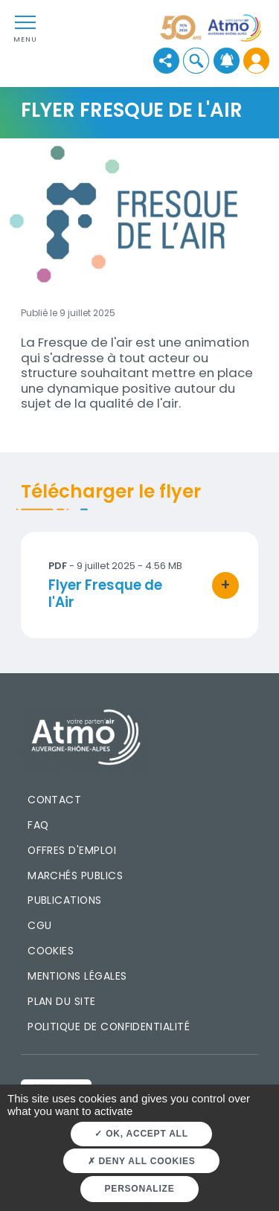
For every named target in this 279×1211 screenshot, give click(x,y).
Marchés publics (75, 875)
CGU (39, 925)
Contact (54, 799)
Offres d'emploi (72, 850)
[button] (196, 60)
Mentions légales (77, 976)
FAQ (38, 824)
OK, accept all (140, 1133)
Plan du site (62, 1001)
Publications (65, 900)
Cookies (51, 950)
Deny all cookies (142, 1161)
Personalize (140, 1188)
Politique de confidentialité (109, 1026)
